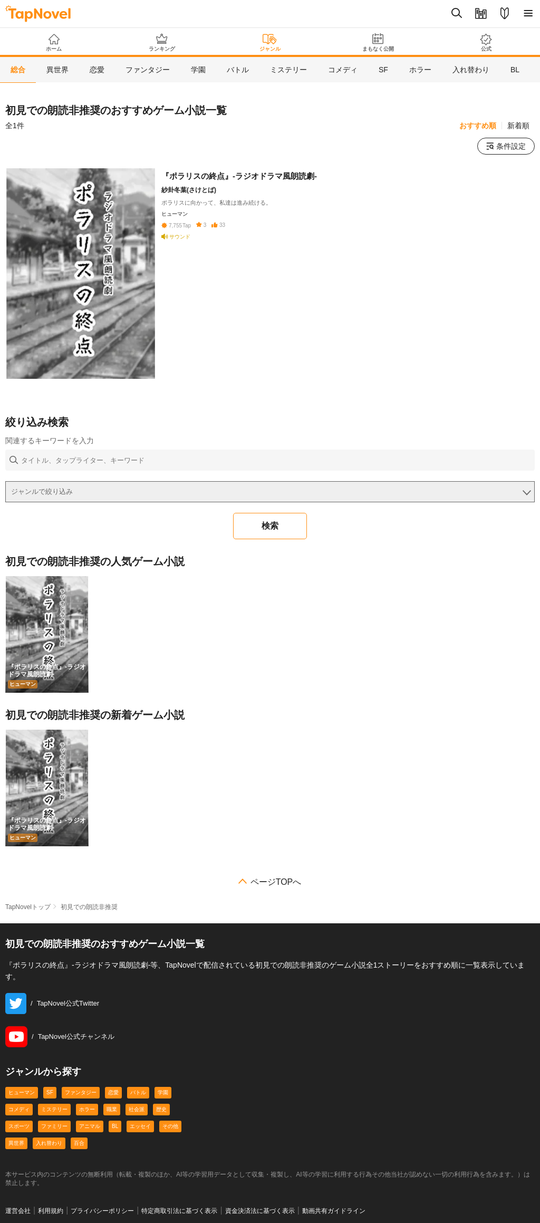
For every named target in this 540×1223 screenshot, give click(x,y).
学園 (163, 1092)
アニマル (89, 1126)
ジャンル (270, 43)
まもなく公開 (378, 42)
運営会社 (18, 1211)
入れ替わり (49, 1143)
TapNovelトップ (28, 907)
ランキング (162, 42)
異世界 (16, 1143)
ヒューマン (21, 1092)
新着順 (518, 125)
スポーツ (19, 1126)
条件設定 (506, 146)
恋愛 (113, 1092)
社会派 (136, 1109)
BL (115, 1126)
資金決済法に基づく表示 (260, 1211)
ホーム (54, 43)
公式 (486, 42)
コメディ (19, 1109)
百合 (79, 1143)
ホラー (87, 1109)
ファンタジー (81, 1092)
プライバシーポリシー (102, 1211)
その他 (170, 1126)
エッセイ (140, 1126)
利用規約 (50, 1211)
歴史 (161, 1109)
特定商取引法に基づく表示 (179, 1211)
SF (49, 1092)
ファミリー (54, 1126)
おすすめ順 (477, 125)
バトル (138, 1092)
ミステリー (54, 1109)
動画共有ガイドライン (333, 1211)
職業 (112, 1109)
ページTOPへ (276, 882)
